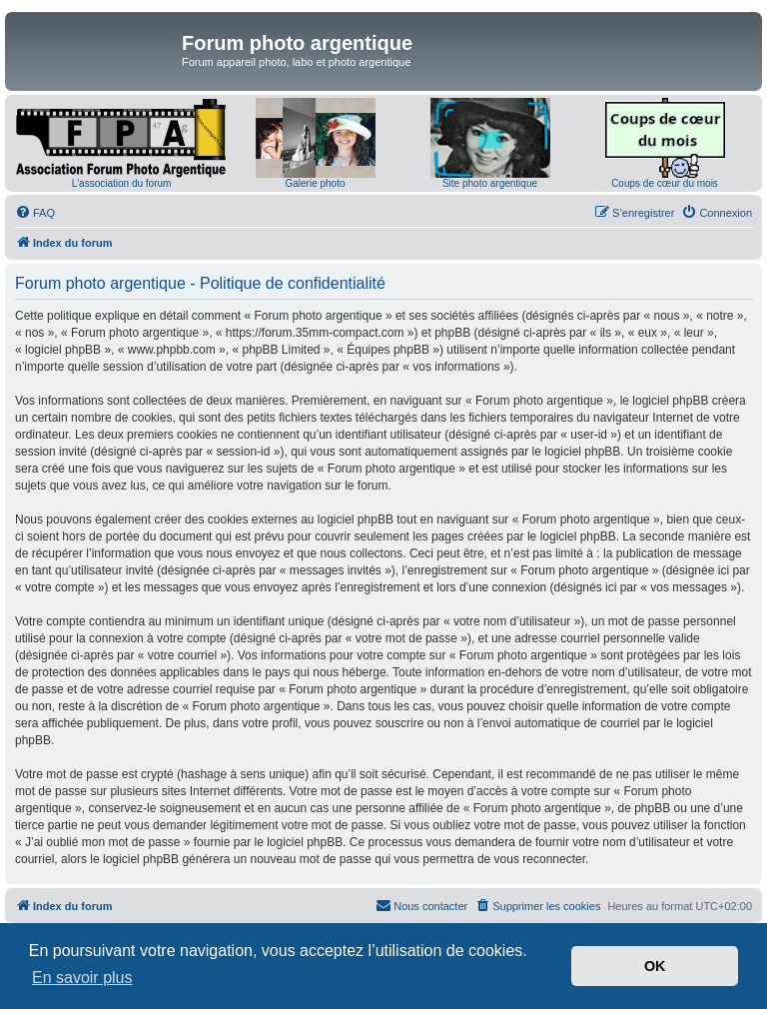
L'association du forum (122, 183)
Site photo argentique (489, 183)
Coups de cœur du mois (664, 183)
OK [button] (655, 966)
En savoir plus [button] (82, 977)
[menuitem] (35, 213)
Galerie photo (315, 183)
